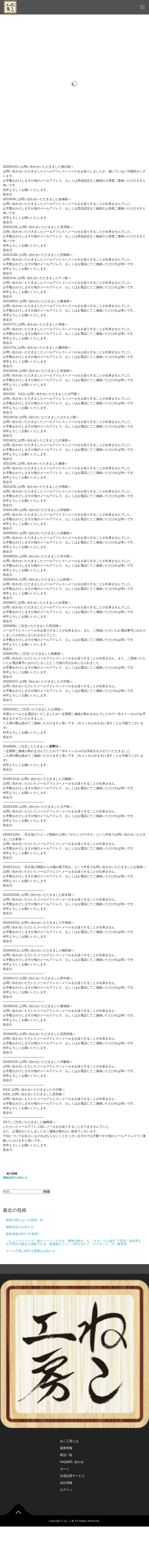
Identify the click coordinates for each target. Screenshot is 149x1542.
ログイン (66, 1489)
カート (64, 1469)
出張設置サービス (72, 1475)
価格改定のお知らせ (20, 1227)
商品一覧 (66, 1455)
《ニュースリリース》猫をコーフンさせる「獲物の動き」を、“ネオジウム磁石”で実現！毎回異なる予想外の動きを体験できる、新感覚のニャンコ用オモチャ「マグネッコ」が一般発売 (73, 1242)
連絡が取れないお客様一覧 (24, 1220)
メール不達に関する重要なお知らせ (30, 1251)
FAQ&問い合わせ (72, 1462)
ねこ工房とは (69, 1441)
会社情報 (66, 1482)
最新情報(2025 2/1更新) (22, 1234)
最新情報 (66, 1448)
